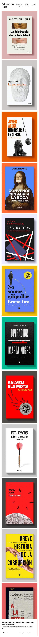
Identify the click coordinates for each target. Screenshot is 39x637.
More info (6, 633)
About (34, 4)
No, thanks (30, 633)
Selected (19, 4)
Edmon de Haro (8, 5)
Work (27, 4)
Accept (21, 633)
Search (21, 7)
